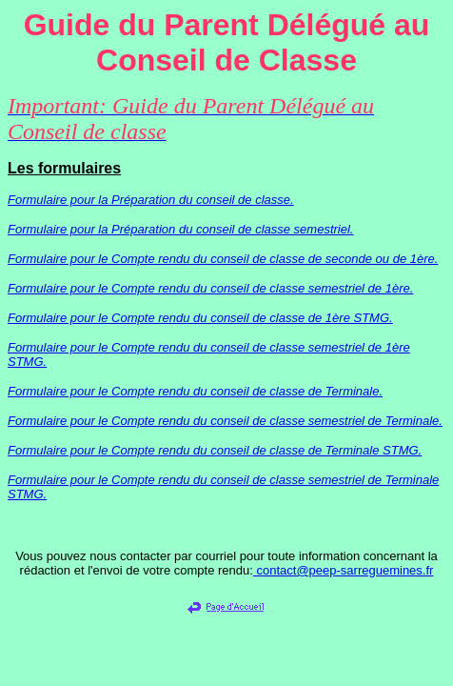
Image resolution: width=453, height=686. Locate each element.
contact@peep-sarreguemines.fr (343, 570)
